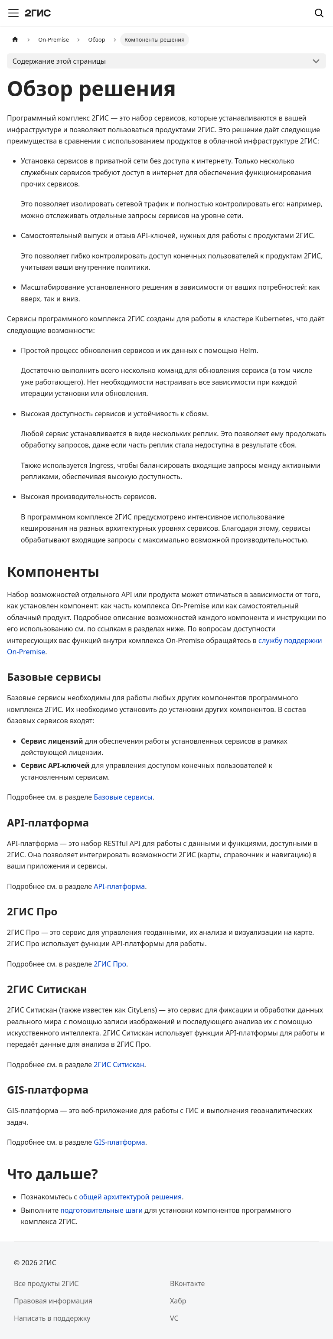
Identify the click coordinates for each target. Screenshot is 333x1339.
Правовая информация (53, 1301)
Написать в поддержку (52, 1318)
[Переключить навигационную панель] (13, 13)
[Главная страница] (15, 39)
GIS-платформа (119, 1142)
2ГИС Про (110, 964)
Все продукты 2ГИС (46, 1283)
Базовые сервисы (123, 797)
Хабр (178, 1301)
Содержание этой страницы (59, 61)
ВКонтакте (187, 1283)
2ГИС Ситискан (119, 1064)
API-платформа (119, 886)
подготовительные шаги (101, 1210)
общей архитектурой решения (130, 1197)
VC (174, 1318)
